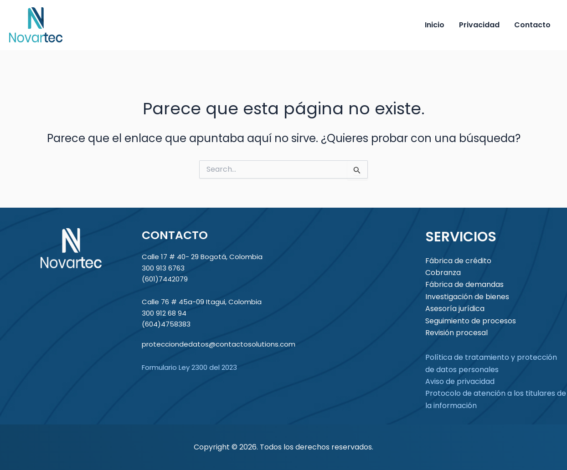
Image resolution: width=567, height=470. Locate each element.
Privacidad (479, 25)
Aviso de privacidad (460, 381)
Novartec (98, 24)
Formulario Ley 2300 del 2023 (189, 367)
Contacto (532, 25)
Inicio (434, 25)
